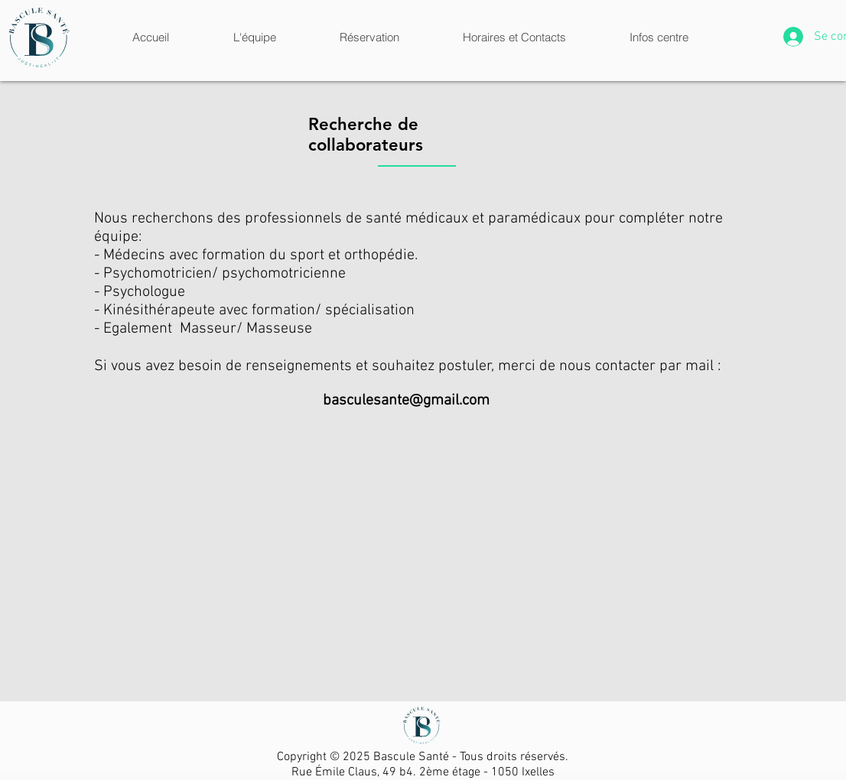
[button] (253, 37)
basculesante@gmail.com (406, 401)
